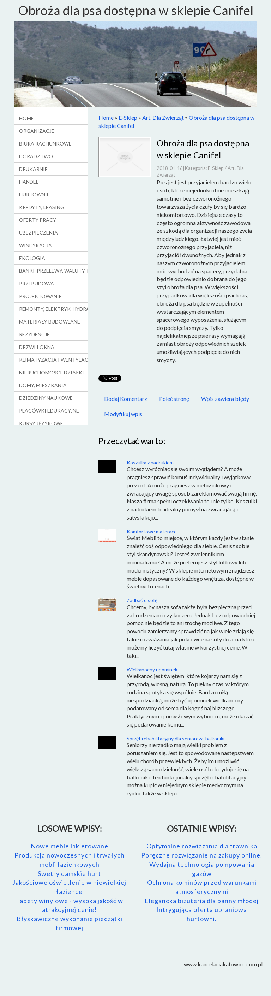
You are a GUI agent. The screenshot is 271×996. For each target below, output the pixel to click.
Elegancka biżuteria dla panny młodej (202, 901)
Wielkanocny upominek (152, 669)
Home (106, 117)
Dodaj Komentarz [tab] (125, 398)
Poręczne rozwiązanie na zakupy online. (201, 855)
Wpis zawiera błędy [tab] (225, 398)
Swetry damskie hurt (69, 873)
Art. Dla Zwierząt (163, 117)
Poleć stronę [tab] (174, 398)
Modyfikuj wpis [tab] (123, 413)
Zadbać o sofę (142, 600)
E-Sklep (128, 117)
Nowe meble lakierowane (69, 846)
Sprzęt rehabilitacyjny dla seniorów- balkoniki (175, 738)
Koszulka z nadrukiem (150, 463)
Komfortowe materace (152, 531)
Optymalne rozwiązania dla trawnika (201, 846)
